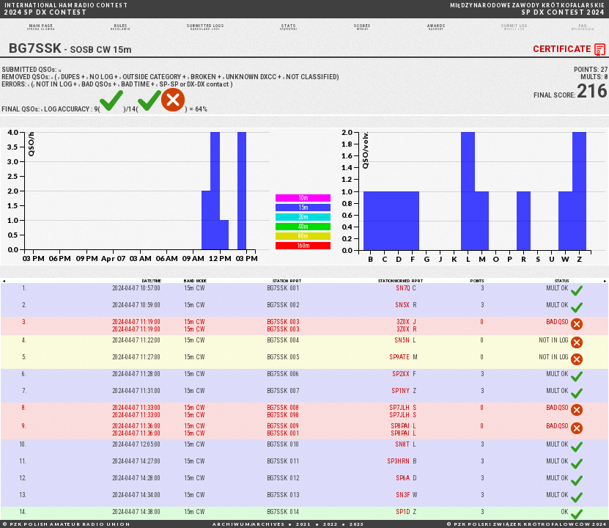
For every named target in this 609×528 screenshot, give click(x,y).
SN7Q (403, 303)
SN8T (402, 460)
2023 (357, 524)
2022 (330, 524)
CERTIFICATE (571, 65)
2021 (303, 524)
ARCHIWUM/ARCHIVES (248, 524)
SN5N (402, 355)
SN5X (402, 320)
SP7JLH (399, 424)
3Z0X (403, 337)
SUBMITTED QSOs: (33, 85)
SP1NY (400, 407)
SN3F (403, 511)
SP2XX (401, 389)
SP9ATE (399, 372)
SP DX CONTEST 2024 (527, 9)
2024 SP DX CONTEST (66, 9)
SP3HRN (398, 477)
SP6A (403, 494)
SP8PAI (400, 442)
